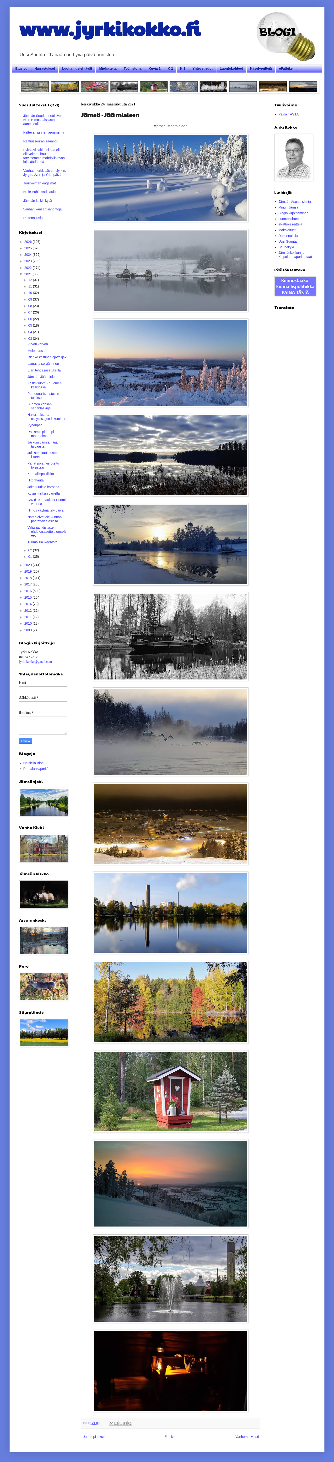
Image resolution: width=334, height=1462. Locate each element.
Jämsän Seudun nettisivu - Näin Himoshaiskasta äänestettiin (43, 120)
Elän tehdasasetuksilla (44, 370)
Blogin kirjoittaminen (293, 213)
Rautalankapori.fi (35, 769)
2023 (28, 261)
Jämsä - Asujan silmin (295, 202)
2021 (28, 274)
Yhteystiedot (203, 68)
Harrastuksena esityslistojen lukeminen (46, 417)
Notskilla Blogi (33, 763)
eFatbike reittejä (290, 224)
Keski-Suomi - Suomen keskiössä (44, 385)
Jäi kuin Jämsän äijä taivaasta (42, 444)
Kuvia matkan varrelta (43, 493)
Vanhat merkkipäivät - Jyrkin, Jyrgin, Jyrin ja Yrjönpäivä (44, 173)
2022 (28, 268)
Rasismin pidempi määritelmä (40, 434)
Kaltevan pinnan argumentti (43, 132)
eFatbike (286, 68)
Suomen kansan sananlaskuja (39, 406)
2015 (28, 597)
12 (30, 280)
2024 (28, 254)
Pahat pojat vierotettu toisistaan (43, 465)
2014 (28, 604)
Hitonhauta (35, 480)
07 (30, 312)
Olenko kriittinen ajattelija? (46, 357)
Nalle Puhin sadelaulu (39, 192)
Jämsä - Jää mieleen (42, 377)
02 (30, 550)
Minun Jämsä (288, 207)
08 (30, 306)
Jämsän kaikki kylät (37, 201)
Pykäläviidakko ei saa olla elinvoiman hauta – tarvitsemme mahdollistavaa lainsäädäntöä (44, 156)
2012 (28, 610)
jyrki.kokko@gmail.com (35, 661)
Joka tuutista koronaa (43, 487)
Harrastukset (45, 68)
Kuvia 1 (155, 68)
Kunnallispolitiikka (40, 474)
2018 (28, 578)
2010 (28, 623)
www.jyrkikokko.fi (109, 28)
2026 (28, 242)
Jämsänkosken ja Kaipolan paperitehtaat (295, 255)
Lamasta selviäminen (43, 364)
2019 (28, 571)
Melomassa (36, 351)
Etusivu (21, 68)
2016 (28, 591)
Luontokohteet (231, 68)
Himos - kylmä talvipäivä (45, 510)
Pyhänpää (35, 425)
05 (30, 325)
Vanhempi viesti (247, 1437)
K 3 (182, 68)
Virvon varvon (37, 344)
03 (30, 338)
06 (30, 319)
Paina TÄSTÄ (289, 114)
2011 (28, 617)
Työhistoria (132, 68)
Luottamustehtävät (77, 68)
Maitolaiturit (287, 230)
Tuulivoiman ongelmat (39, 183)
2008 (28, 630)
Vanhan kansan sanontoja (42, 209)
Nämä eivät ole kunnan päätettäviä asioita (44, 519)
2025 (28, 248)
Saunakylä (286, 247)
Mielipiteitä (107, 68)
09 (30, 299)
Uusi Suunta (288, 241)
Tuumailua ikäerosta (42, 542)
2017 (28, 584)
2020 (28, 565)
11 (30, 286)
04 (30, 332)
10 (30, 293)
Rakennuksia (33, 218)
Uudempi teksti (93, 1437)
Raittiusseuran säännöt (40, 141)
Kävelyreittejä (261, 68)
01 (30, 557)
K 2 (170, 68)
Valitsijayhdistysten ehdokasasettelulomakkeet (46, 532)
